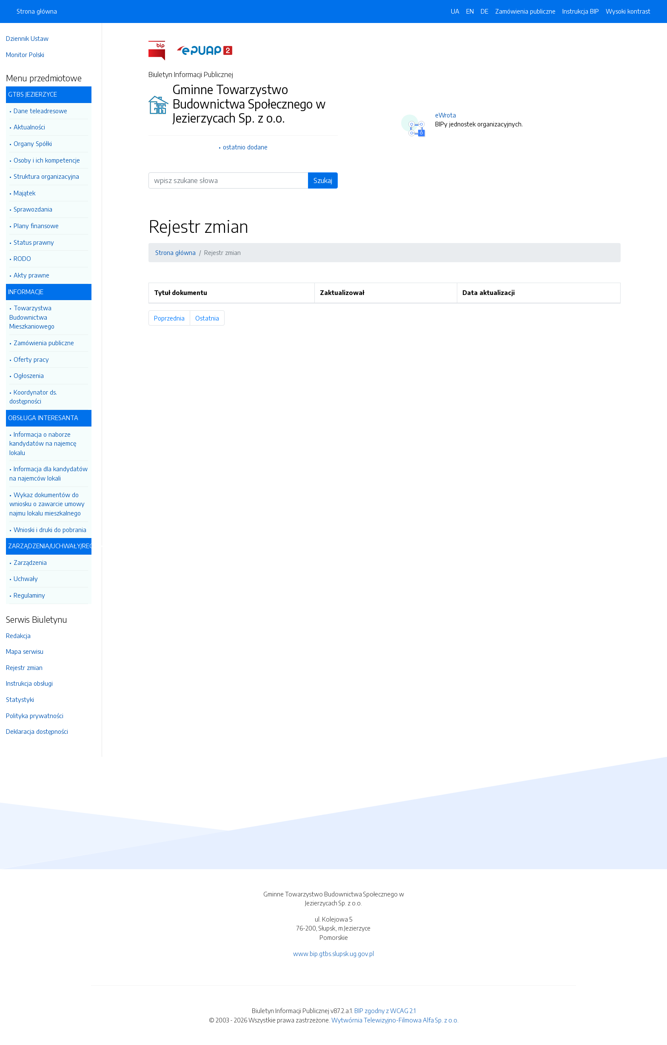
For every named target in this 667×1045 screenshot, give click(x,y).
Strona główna (37, 11)
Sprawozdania (37, 209)
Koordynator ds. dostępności (37, 396)
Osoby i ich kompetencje (51, 160)
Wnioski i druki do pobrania (54, 529)
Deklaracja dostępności (41, 731)
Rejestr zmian (28, 667)
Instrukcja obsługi (33, 683)
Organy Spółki (37, 143)
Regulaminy (33, 595)
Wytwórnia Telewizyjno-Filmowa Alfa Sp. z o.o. (395, 1020)
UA (455, 11)
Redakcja (22, 635)
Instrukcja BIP (580, 11)
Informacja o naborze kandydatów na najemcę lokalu (47, 443)
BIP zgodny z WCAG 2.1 (385, 1010)
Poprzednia (174, 318)
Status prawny (38, 242)
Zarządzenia (34, 562)
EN (470, 11)
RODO (26, 258)
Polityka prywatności (39, 715)
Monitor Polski (29, 54)
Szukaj (325, 180)
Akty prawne (36, 275)
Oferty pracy (35, 359)
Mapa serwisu (29, 651)
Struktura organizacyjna (50, 176)
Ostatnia (212, 318)
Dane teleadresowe (44, 111)
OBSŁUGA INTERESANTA (47, 417)
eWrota (447, 115)
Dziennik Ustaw (31, 38)
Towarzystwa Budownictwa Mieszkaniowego (36, 317)
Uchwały (30, 578)
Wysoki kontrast (628, 11)
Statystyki (24, 699)
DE (484, 11)
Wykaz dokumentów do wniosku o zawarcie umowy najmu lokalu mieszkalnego (51, 504)
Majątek (29, 193)
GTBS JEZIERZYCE (36, 94)
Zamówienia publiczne (48, 342)
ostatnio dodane (247, 147)
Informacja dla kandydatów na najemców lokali (53, 473)
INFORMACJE (30, 291)
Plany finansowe (40, 225)
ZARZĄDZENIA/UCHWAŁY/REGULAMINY (54, 546)
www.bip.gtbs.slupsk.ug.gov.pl (333, 953)
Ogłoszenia (33, 375)
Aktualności (33, 127)
